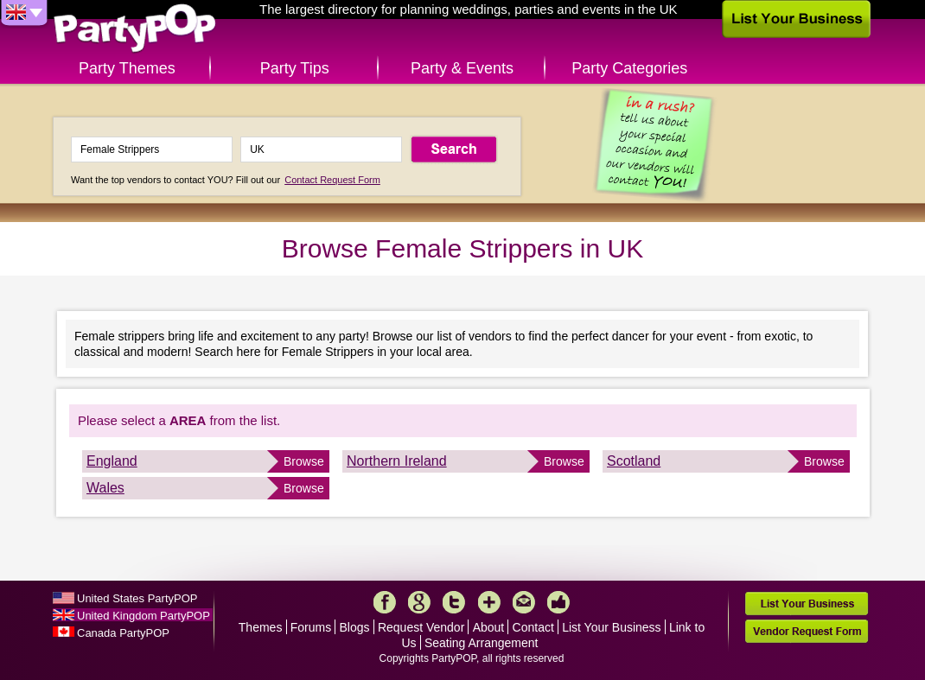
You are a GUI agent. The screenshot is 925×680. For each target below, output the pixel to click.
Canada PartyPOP (123, 632)
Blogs (355, 627)
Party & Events (462, 68)
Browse (304, 461)
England (111, 461)
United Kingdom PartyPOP (143, 615)
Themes (261, 627)
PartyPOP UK (135, 28)
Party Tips (294, 68)
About (489, 627)
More (489, 602)
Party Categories (629, 68)
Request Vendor (421, 627)
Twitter (454, 602)
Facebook (384, 602)
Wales (105, 487)
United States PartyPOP (137, 598)
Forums (310, 627)
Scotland (633, 461)
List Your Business (611, 627)
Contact (533, 627)
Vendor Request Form (806, 631)
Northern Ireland (397, 461)
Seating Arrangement (481, 643)
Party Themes (127, 68)
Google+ (419, 602)
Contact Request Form (332, 180)
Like (558, 602)
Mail (524, 602)
